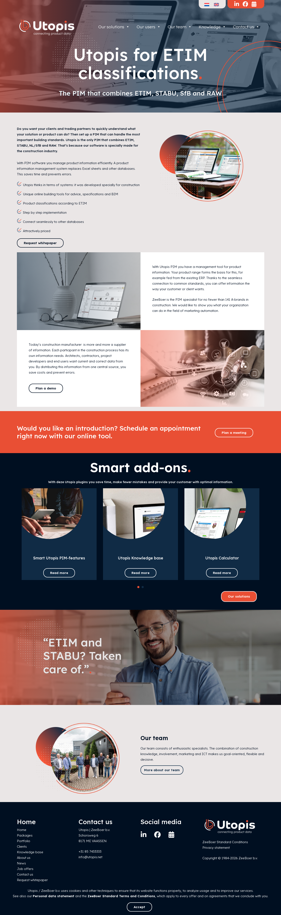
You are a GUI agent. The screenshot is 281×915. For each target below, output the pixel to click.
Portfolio (23, 841)
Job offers (25, 869)
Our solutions (114, 26)
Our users (149, 26)
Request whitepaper (40, 243)
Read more (59, 573)
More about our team (162, 770)
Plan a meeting (234, 433)
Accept (139, 907)
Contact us (246, 26)
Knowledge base (30, 852)
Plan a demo (46, 388)
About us (23, 858)
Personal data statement (53, 896)
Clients (22, 846)
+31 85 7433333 (90, 851)
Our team (180, 26)
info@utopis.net (90, 857)
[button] (138, 587)
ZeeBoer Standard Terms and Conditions (121, 896)
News (21, 863)
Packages (25, 835)
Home (21, 830)
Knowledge (212, 26)
